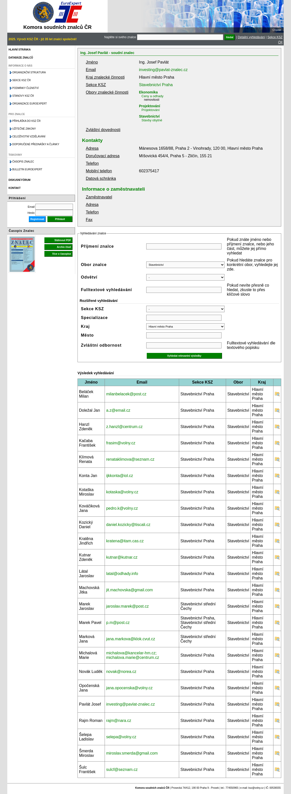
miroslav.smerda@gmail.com (132, 753)
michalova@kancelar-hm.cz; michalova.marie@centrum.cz (132, 655)
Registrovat (37, 219)
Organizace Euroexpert (29, 103)
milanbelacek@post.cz (126, 394)
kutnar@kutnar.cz (121, 557)
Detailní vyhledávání (251, 37)
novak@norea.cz (121, 671)
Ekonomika (148, 92)
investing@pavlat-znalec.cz (163, 70)
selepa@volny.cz (121, 737)
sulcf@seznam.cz (122, 769)
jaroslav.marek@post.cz (127, 606)
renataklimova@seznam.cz (130, 459)
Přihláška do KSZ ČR (26, 121)
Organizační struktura (29, 72)
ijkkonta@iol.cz (119, 475)
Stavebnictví (149, 116)
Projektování (149, 106)
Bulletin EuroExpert (27, 169)
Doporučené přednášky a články (35, 144)
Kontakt (15, 188)
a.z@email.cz (118, 410)
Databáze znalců (21, 57)
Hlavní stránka (20, 49)
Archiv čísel (64, 247)
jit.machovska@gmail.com (129, 590)
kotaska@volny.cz (122, 492)
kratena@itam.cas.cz (125, 541)
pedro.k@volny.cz (122, 508)
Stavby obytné (151, 120)
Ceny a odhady (152, 96)
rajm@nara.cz (118, 720)
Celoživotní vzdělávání (28, 136)
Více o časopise (61, 253)
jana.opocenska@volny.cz (129, 688)
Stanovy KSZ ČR (23, 95)
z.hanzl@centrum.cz (124, 427)
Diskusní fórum (19, 180)
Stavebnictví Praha (156, 85)
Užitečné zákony (24, 128)
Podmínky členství (25, 88)
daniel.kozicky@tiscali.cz (128, 524)
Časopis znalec (23, 161)
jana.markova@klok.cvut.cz (130, 639)
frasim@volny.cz (120, 443)
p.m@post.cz (118, 622)
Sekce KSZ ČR (21, 80)
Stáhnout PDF (62, 240)
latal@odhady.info (122, 573)
